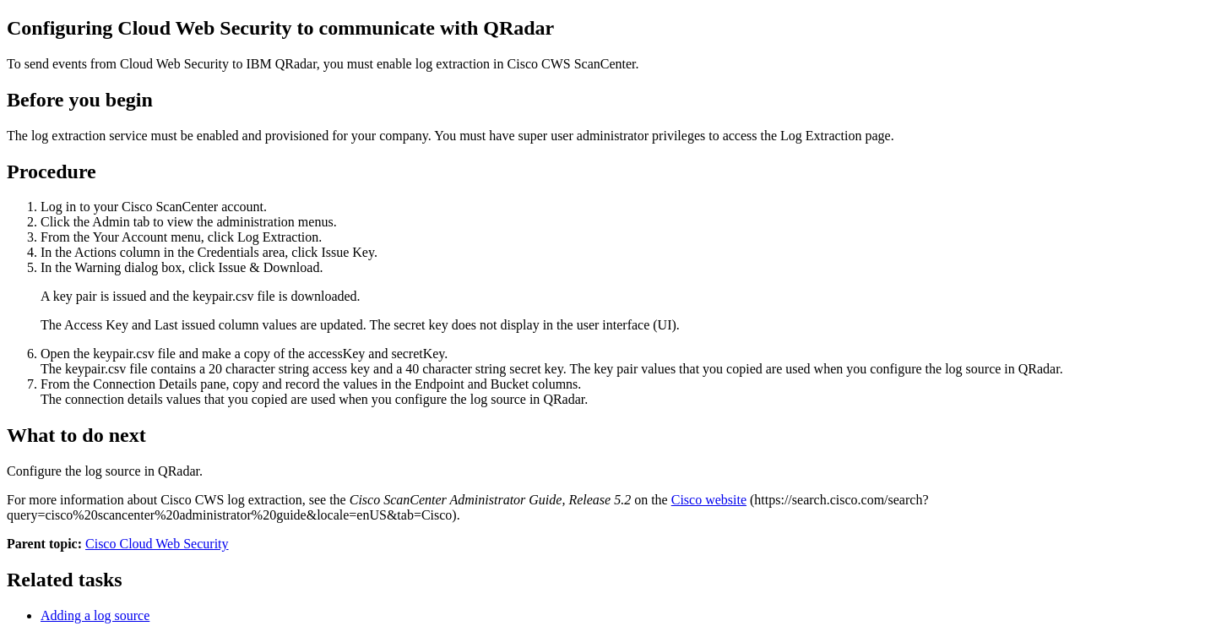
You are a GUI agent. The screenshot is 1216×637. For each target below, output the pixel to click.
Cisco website (708, 500)
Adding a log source (95, 615)
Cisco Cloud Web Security (157, 543)
